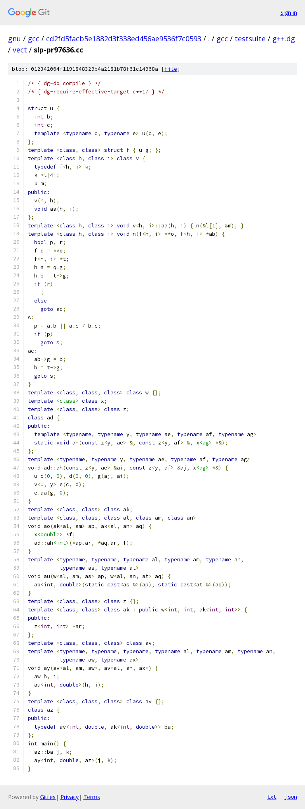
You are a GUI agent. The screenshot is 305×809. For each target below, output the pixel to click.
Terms (91, 797)
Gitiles (48, 797)
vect (20, 49)
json (290, 796)
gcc (33, 38)
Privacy (69, 797)
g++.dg (283, 38)
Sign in (288, 12)
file (170, 69)
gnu (14, 38)
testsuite (250, 38)
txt (271, 796)
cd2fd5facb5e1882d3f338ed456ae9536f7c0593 (123, 38)
